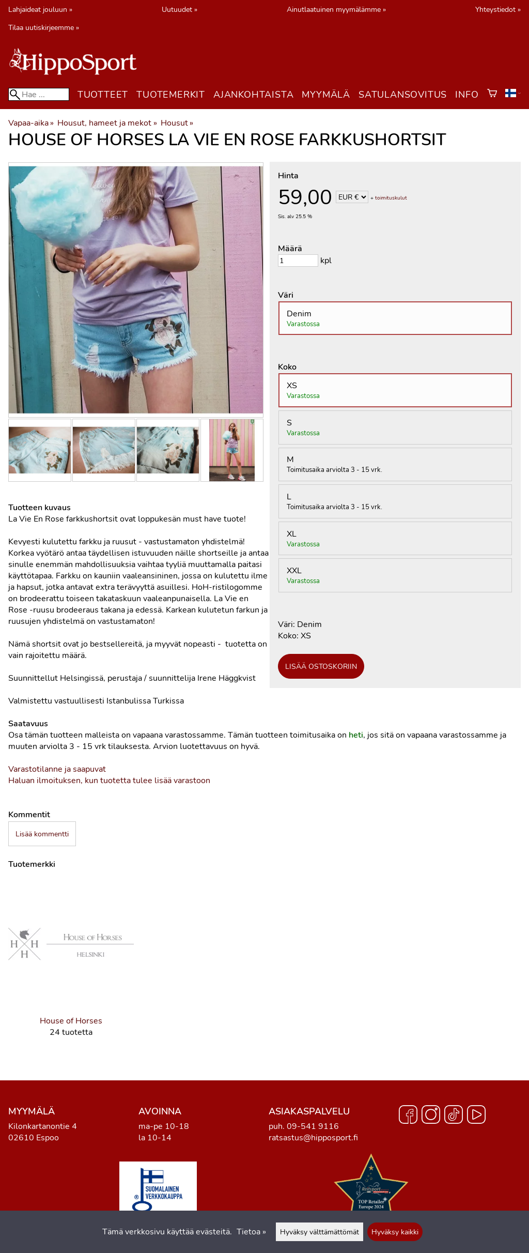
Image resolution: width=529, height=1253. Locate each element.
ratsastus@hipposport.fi (313, 1137)
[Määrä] (298, 260)
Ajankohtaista (253, 94)
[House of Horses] (71, 966)
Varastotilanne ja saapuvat (57, 769)
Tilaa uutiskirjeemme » (43, 27)
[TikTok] (453, 1116)
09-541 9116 (313, 1126)
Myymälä (326, 94)
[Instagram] (431, 1116)
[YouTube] (476, 1116)
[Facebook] (408, 1116)
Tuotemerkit (170, 94)
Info (466, 94)
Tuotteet (102, 94)
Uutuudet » (179, 9)
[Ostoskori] (492, 94)
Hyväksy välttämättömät (319, 1232)
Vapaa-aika (31, 123)
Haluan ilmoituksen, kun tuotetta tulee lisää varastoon (109, 780)
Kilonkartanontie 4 (42, 1126)
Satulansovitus (403, 94)
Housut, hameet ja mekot (107, 123)
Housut (177, 123)
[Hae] (38, 94)
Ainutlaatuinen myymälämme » (336, 9)
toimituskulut (391, 198)
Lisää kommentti (42, 834)
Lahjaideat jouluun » (40, 9)
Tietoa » (251, 1231)
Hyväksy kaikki (394, 1232)
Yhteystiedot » (498, 9)
